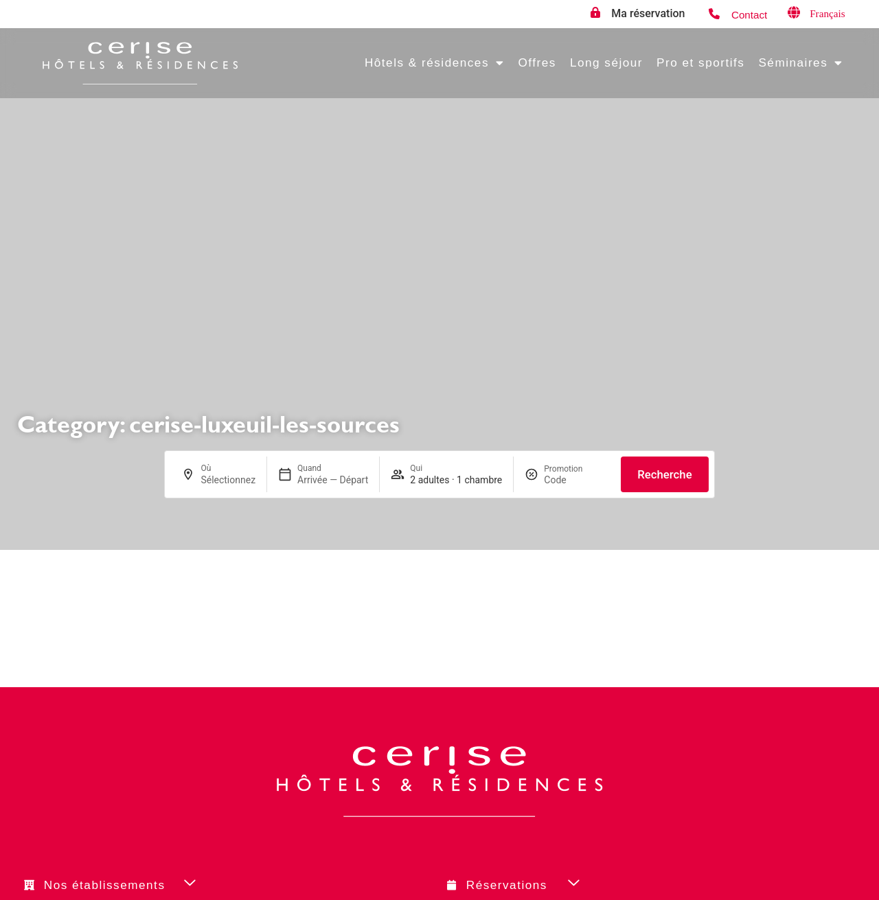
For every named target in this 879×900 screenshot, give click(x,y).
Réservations (506, 885)
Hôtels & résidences (435, 63)
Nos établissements (104, 885)
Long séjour (606, 62)
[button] (211, 884)
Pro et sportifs (700, 62)
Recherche (664, 474)
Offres (537, 62)
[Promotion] (577, 479)
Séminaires (800, 63)
